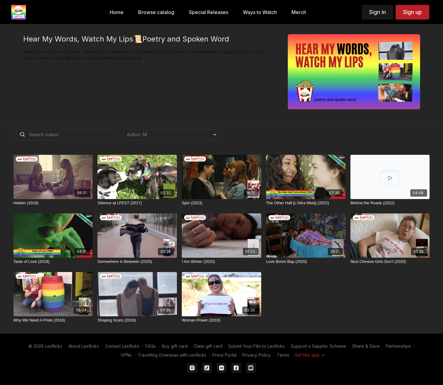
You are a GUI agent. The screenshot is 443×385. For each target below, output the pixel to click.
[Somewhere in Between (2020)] (137, 262)
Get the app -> (309, 355)
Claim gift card (208, 346)
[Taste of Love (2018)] (53, 262)
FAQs (150, 346)
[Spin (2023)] (221, 203)
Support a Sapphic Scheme (318, 346)
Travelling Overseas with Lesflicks (172, 355)
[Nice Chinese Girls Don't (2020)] (390, 262)
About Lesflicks (83, 346)
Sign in (377, 12)
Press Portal (224, 355)
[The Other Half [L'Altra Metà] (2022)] (306, 203)
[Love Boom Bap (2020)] (306, 262)
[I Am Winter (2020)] (221, 262)
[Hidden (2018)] (53, 203)
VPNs (126, 355)
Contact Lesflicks (122, 346)
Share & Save (366, 346)
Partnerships (398, 346)
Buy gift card (175, 346)
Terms (283, 355)
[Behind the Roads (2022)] (390, 203)
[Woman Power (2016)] (221, 320)
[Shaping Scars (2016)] (137, 320)
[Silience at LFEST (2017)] (137, 203)
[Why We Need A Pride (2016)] (53, 320)
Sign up (412, 12)
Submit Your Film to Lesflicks (256, 346)
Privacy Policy (256, 355)
